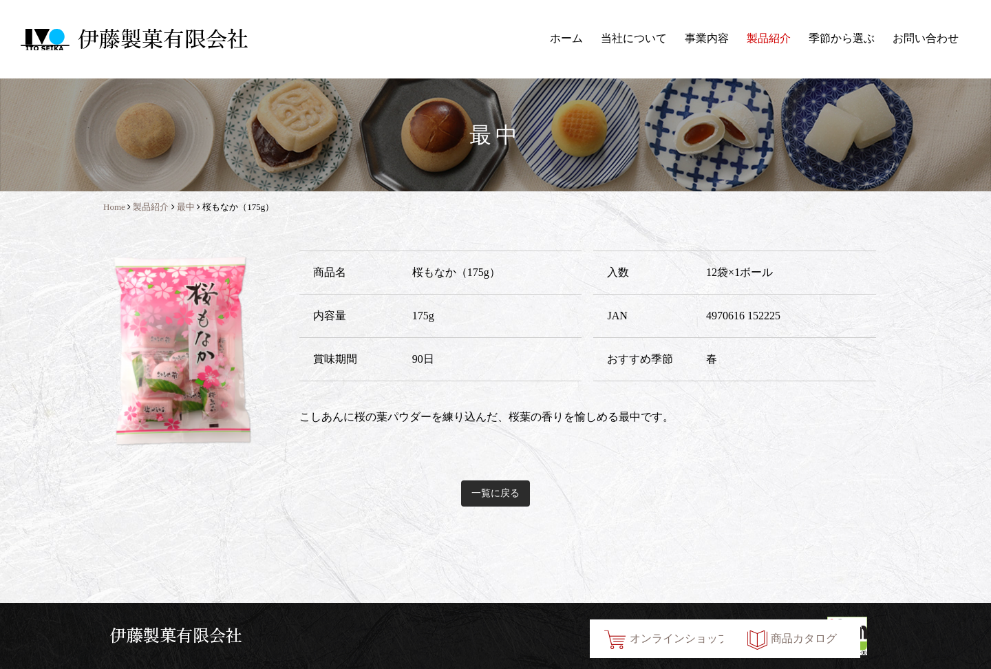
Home (114, 207)
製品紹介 (769, 38)
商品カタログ (744, 635)
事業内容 (707, 38)
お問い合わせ (926, 38)
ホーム (566, 38)
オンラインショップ (567, 635)
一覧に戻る (495, 493)
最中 (186, 207)
